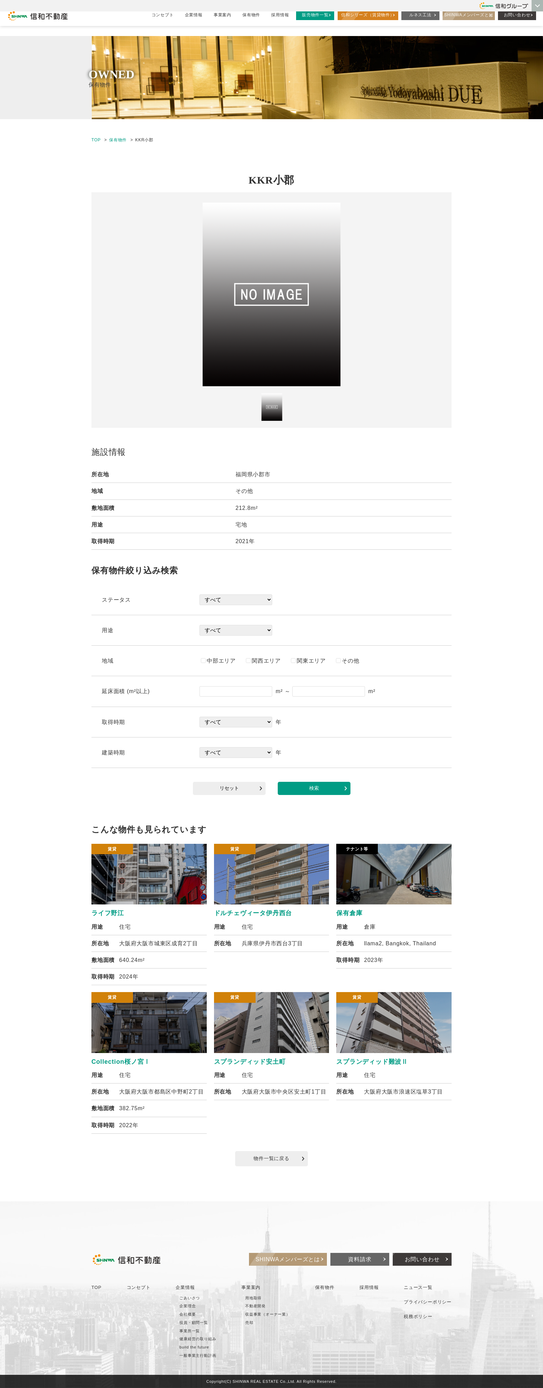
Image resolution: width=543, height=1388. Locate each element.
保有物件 (251, 22)
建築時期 (113, 752)
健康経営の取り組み (197, 1339)
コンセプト (163, 22)
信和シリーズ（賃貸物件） (367, 22)
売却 (249, 1322)
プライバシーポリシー (428, 1302)
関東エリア (308, 661)
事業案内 (222, 22)
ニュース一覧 (418, 1287)
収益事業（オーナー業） (267, 1314)
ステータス (116, 600)
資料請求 (359, 1259)
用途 (108, 630)
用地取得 (253, 1298)
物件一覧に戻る (278, 1158)
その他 (347, 661)
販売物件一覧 (315, 22)
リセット (241, 788)
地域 (108, 661)
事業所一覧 (189, 1331)
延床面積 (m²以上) (126, 691)
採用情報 (280, 22)
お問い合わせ (517, 22)
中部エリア (218, 661)
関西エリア (263, 661)
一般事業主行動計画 (197, 1355)
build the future (194, 1347)
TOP (96, 140)
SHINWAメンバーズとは (468, 22)
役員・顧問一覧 (193, 1322)
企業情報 (194, 22)
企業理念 (187, 1306)
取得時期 (113, 722)
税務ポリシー (418, 1316)
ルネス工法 (420, 22)
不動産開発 (255, 1306)
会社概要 (187, 1314)
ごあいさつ (189, 1298)
